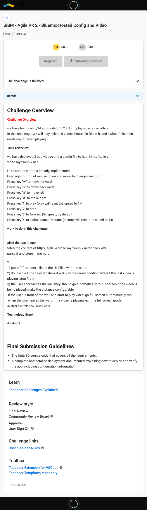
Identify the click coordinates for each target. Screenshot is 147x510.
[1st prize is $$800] (56, 47)
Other (8, 34)
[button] (137, 81)
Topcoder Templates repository (33, 473)
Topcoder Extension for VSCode (33, 468)
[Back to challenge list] (6, 17)
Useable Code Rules (24, 448)
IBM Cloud (21, 34)
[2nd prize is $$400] (82, 47)
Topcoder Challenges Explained (33, 390)
